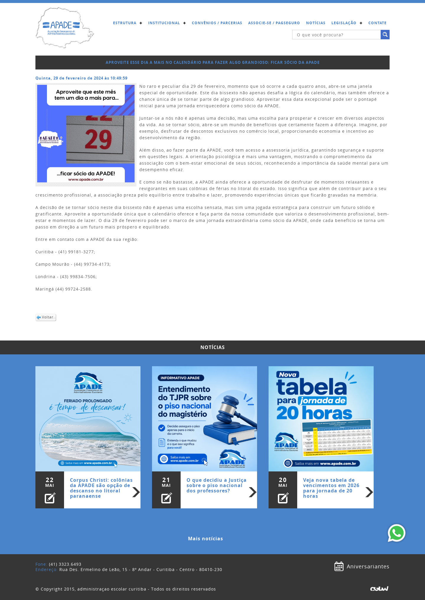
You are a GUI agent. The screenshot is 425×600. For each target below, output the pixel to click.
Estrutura (124, 22)
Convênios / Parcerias (217, 22)
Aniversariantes (368, 566)
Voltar (47, 317)
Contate (377, 22)
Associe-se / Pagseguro (274, 22)
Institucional (164, 22)
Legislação (344, 22)
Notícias (316, 22)
